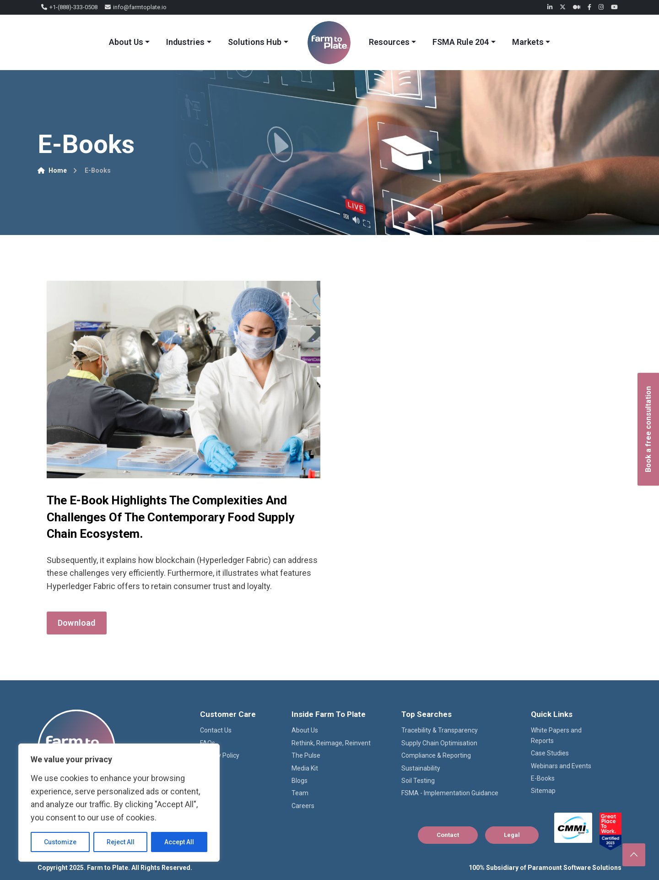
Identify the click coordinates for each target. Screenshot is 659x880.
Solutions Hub (254, 42)
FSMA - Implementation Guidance (449, 793)
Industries (185, 42)
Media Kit (305, 768)
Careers (303, 805)
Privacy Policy (219, 755)
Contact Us (216, 730)
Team (300, 793)
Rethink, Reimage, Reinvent (331, 743)
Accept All (179, 842)
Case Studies (550, 753)
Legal (512, 834)
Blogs (300, 780)
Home (52, 170)
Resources (389, 42)
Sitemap (543, 790)
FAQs (207, 743)
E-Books (543, 778)
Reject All (121, 842)
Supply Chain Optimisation (439, 743)
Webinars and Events (561, 766)
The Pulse (306, 755)
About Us (126, 42)
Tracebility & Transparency (439, 730)
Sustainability (420, 768)
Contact (448, 834)
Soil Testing (418, 780)
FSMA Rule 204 (460, 42)
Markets (528, 42)
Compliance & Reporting (436, 755)
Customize (60, 842)
